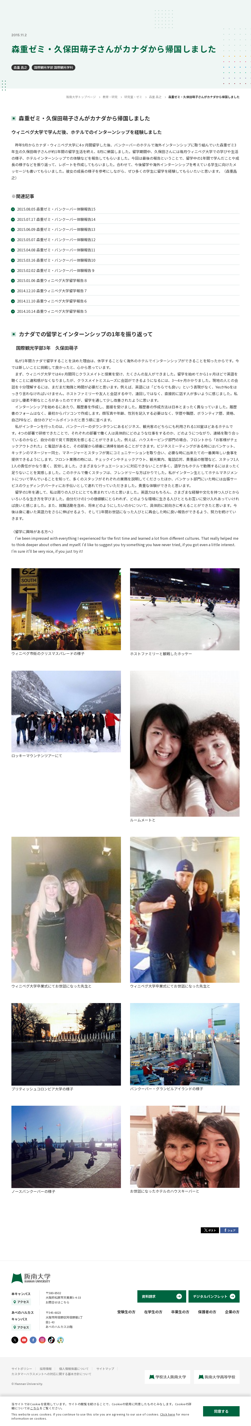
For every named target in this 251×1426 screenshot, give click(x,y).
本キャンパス (21, 1293)
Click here (167, 1414)
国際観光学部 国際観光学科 (53, 67)
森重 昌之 (20, 67)
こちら (34, 1408)
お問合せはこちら (57, 1302)
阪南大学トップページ (81, 97)
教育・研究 (110, 97)
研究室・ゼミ (133, 97)
